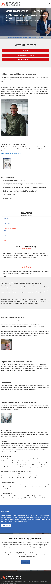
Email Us (25, 562)
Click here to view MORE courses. (11, 153)
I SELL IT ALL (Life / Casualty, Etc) (25, 59)
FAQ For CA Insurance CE (8, 178)
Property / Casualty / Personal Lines (25, 55)
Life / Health (25, 50)
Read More (6, 525)
